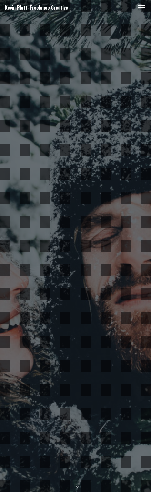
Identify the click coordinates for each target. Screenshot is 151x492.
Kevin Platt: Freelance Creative (36, 7)
